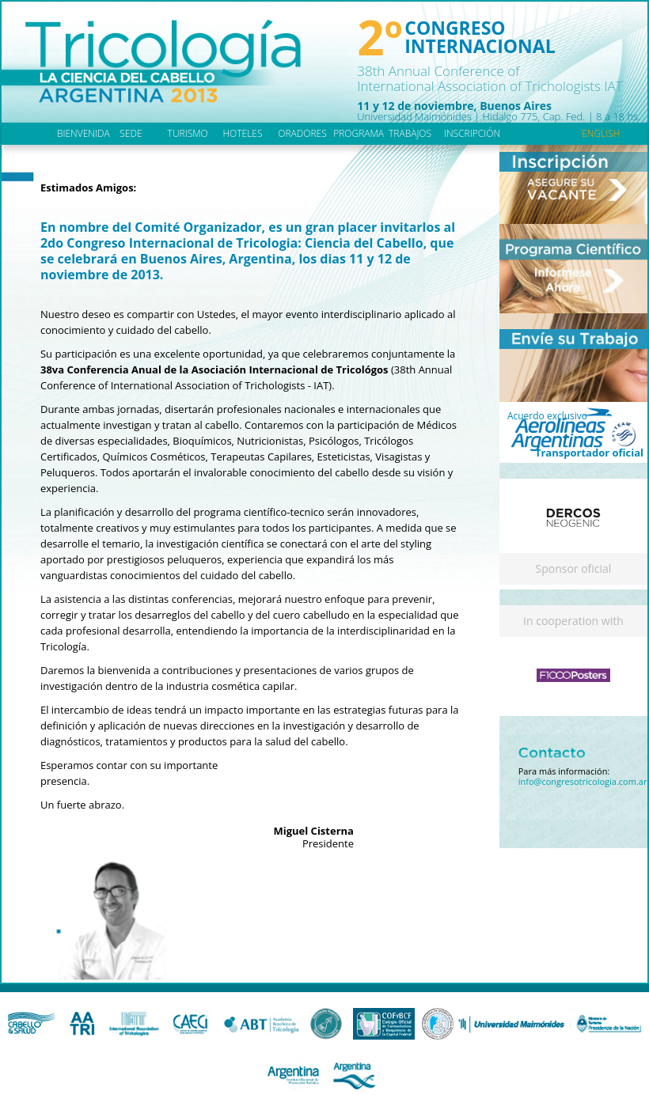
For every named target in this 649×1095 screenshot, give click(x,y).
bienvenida (83, 133)
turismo (188, 133)
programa (358, 133)
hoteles (242, 133)
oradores (302, 133)
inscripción (472, 133)
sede (131, 133)
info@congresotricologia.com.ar (582, 781)
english (601, 133)
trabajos (410, 133)
